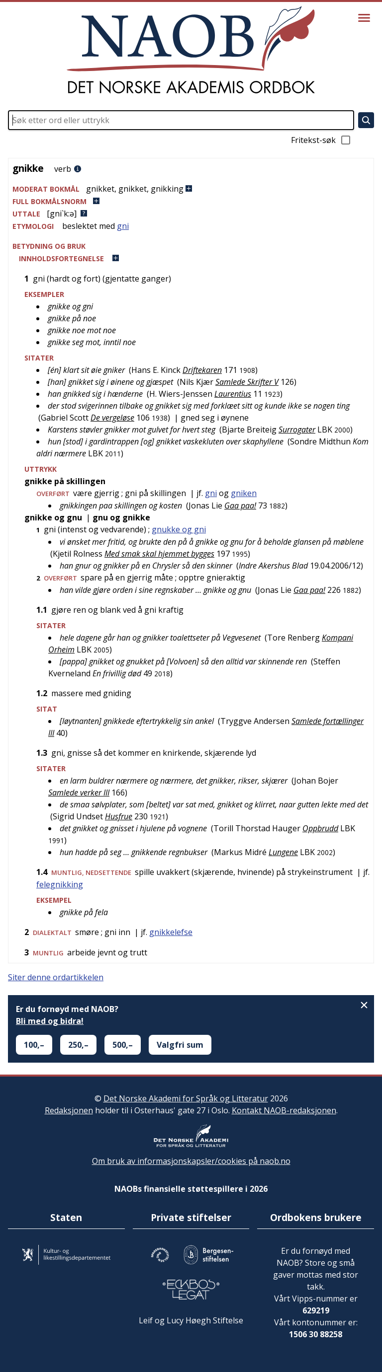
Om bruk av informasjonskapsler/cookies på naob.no (191, 1160)
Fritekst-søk (321, 140)
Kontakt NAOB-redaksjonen (284, 1110)
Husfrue (118, 816)
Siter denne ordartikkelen (55, 977)
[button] (191, 189)
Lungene (283, 852)
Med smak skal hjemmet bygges (159, 553)
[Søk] (366, 120)
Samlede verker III (78, 792)
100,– (34, 1044)
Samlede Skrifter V (247, 381)
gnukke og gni (179, 529)
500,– (122, 1044)
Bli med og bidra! (50, 1020)
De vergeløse (112, 417)
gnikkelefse (170, 932)
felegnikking (59, 884)
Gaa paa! (240, 505)
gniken (244, 493)
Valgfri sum (180, 1044)
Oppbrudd (320, 828)
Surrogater (297, 429)
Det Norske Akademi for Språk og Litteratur (185, 1098)
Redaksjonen (69, 1110)
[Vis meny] (364, 18)
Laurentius (232, 393)
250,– (78, 1044)
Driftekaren (202, 369)
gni (123, 225)
